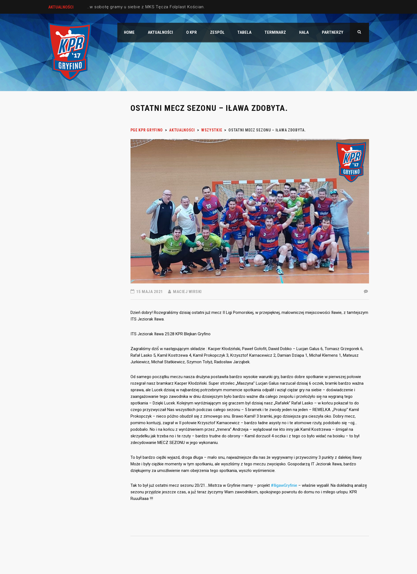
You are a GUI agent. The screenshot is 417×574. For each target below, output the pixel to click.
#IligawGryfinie (284, 485)
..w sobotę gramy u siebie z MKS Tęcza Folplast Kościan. (146, 6)
